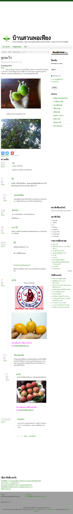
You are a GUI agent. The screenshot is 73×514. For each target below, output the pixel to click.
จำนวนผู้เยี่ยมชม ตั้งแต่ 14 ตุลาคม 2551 (36, 496)
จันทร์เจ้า (21, 419)
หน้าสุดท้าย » (32, 436)
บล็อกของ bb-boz (5, 155)
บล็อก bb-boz (16, 52)
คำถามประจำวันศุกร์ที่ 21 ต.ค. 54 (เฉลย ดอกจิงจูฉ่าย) (16, 485)
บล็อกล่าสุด (56, 112)
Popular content (58, 115)
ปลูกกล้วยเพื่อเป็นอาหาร (59, 253)
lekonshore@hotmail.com (23, 265)
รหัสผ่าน (54, 69)
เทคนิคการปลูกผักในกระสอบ (60, 296)
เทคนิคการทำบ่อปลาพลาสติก (60, 307)
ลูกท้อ (13, 280)
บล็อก (9, 52)
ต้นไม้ (2, 68)
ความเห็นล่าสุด (57, 105)
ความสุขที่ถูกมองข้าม (58, 292)
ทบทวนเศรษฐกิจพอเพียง (59, 278)
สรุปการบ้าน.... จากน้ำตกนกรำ (10, 483)
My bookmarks (57, 126)
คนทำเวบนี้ (56, 119)
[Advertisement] (36, 16)
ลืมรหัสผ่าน (55, 82)
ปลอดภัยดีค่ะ (19, 195)
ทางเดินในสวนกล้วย (58, 251)
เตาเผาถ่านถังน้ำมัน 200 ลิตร (60, 305)
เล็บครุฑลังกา (56, 268)
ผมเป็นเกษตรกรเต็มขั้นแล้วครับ (61, 289)
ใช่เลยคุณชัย (19, 355)
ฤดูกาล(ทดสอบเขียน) (58, 260)
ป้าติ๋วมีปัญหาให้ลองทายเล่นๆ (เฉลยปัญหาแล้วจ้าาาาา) (17, 487)
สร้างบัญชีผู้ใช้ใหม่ (57, 79)
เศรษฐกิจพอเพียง (17, 47)
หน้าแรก (4, 52)
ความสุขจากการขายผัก (59, 303)
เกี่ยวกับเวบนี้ (57, 122)
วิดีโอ (25, 47)
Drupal (9, 502)
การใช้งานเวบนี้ (58, 101)
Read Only (55, 244)
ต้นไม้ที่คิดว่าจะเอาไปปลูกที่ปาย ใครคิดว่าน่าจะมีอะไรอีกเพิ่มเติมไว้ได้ (21, 481)
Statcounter (29, 494)
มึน (13, 163)
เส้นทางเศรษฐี (56, 294)
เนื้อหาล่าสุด (57, 108)
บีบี (12, 179)
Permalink (3, 166)
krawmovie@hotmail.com (21, 346)
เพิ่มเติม (70, 271)
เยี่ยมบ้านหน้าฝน (6, 489)
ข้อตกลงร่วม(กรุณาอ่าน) (60, 98)
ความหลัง (55, 266)
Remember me (57, 76)
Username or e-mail (57, 63)
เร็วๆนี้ (54, 255)
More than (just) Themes (49, 509)
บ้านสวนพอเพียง (31, 38)
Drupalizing (33, 509)
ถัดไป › (25, 436)
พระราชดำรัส (6, 47)
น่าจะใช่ (14, 227)
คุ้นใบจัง (15, 210)
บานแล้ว (55, 257)
